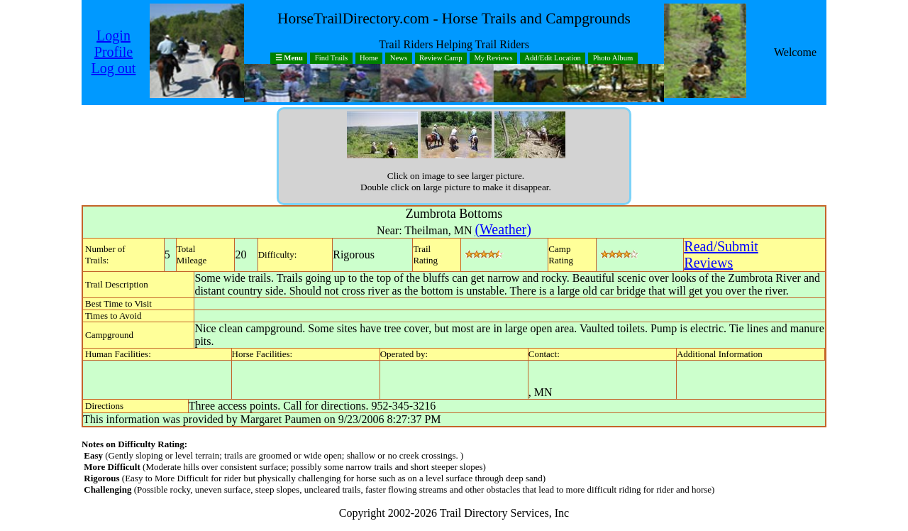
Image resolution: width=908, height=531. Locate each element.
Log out (114, 68)
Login (113, 35)
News (398, 58)
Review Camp (441, 58)
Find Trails (331, 58)
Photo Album (613, 58)
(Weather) (503, 229)
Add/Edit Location (552, 58)
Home (369, 58)
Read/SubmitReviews (721, 254)
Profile (113, 52)
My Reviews (493, 58)
